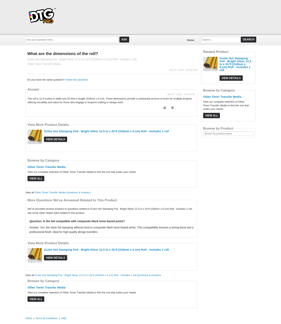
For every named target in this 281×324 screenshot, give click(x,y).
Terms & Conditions (47, 318)
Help (63, 318)
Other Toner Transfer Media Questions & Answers (63, 192)
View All (35, 178)
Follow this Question (76, 79)
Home (190, 40)
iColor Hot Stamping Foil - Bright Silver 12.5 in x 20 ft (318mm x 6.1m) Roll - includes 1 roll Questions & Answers (98, 275)
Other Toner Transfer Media (47, 167)
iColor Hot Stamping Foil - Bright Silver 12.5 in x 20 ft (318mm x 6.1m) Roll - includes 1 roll (106, 131)
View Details (55, 139)
